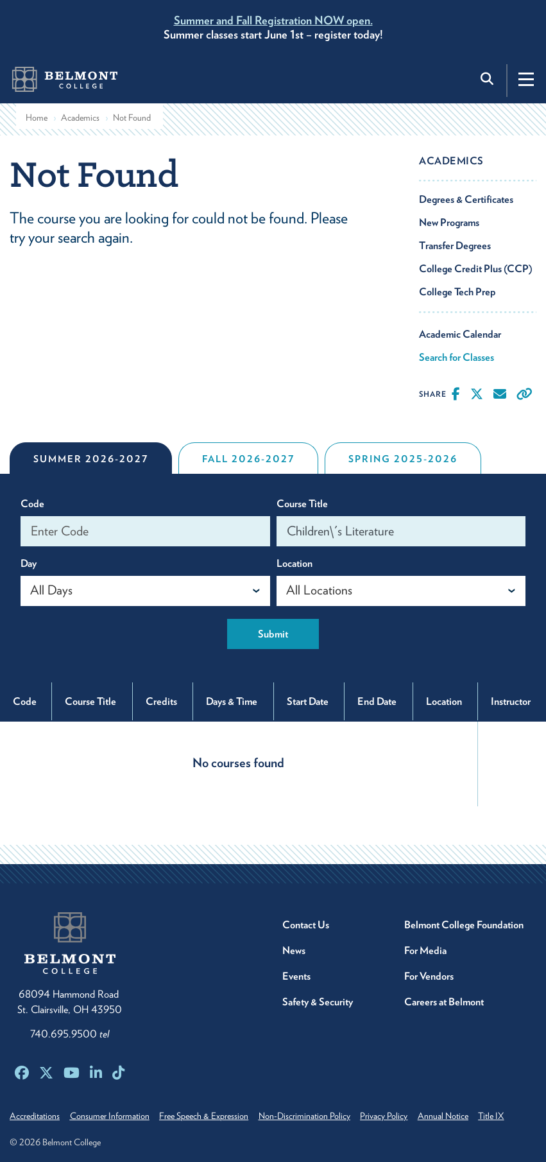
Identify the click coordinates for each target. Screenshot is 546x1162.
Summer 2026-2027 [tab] (90, 459)
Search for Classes (456, 357)
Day (29, 563)
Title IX (516, 1116)
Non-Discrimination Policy (317, 1116)
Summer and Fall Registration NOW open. (273, 20)
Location (294, 563)
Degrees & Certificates (466, 199)
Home (36, 117)
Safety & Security (317, 1002)
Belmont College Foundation (464, 925)
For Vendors (429, 976)
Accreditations (35, 1116)
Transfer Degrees (455, 245)
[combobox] (145, 591)
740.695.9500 (69, 1034)
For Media (425, 950)
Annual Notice (463, 1116)
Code (32, 504)
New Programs (449, 222)
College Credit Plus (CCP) (476, 269)
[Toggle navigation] (526, 79)
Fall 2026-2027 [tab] (248, 459)
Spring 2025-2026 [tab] (402, 459)
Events (296, 976)
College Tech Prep (457, 292)
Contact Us (305, 925)
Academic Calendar (460, 334)
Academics (80, 117)
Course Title (302, 504)
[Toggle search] (488, 79)
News (293, 950)
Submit (273, 634)
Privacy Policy (400, 1116)
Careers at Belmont (444, 1002)
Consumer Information (113, 1116)
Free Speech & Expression (212, 1116)
